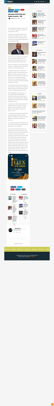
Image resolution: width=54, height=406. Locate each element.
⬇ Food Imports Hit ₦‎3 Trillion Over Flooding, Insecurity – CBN (23, 3)
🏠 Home (8, 3)
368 (41, 78)
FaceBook (11, 9)
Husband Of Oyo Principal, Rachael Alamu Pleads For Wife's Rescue (26, 213)
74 (44, 120)
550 (41, 70)
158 (41, 100)
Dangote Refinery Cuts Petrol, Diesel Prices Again (26, 205)
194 (44, 85)
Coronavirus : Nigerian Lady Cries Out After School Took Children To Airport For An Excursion (42, 117)
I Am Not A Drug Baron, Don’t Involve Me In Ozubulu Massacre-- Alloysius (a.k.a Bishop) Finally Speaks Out (42, 97)
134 (44, 70)
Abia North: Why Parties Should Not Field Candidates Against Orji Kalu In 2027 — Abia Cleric (42, 60)
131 (44, 78)
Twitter (17, 9)
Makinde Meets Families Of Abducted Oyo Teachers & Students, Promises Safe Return (15, 199)
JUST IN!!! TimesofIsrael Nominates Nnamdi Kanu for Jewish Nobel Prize (41, 67)
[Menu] (48, 3)
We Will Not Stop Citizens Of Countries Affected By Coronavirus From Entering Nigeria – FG (38, 111)
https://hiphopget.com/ (17, 229)
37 (38, 113)
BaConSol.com (33, 256)
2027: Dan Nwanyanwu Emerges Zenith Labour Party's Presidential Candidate (14, 209)
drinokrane (12, 18)
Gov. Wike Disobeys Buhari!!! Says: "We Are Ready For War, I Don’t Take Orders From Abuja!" (42, 82)
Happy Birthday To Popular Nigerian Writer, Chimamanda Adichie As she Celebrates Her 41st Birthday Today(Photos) (41, 75)
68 (44, 100)
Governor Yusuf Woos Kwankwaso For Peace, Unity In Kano (26, 198)
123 (35, 113)
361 (41, 85)
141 (41, 120)
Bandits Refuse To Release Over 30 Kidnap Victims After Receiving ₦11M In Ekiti (15, 219)
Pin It (22, 9)
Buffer (16, 11)
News (11, 3)
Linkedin (11, 11)
